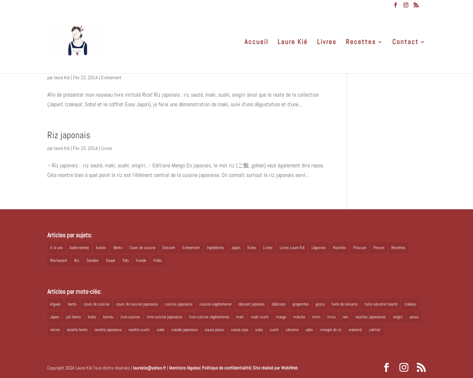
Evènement (111, 77)
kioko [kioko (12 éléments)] (92, 317)
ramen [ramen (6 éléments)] (55, 330)
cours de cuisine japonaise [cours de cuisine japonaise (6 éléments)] (137, 304)
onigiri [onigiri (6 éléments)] (398, 317)
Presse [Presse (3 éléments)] (378, 247)
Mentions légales (184, 368)
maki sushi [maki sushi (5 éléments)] (260, 317)
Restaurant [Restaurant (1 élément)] (58, 260)
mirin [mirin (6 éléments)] (316, 317)
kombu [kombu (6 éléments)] (108, 317)
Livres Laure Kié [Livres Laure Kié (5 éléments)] (292, 247)
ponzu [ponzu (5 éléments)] (414, 317)
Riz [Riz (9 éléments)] (76, 260)
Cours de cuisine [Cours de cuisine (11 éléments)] (142, 247)
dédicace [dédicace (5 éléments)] (278, 304)
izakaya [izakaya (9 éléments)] (410, 304)
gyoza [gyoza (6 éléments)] (320, 304)
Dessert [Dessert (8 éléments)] (168, 247)
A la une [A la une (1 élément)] (56, 247)
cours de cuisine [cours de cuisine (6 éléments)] (96, 304)
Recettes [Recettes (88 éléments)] (398, 247)
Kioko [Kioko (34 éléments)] (251, 247)
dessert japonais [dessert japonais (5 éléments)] (251, 304)
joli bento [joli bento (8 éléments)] (73, 317)
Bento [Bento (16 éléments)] (117, 247)
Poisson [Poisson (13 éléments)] (359, 247)
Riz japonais (68, 135)
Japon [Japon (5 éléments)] (235, 247)
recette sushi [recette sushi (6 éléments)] (139, 330)
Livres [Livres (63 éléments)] (268, 247)
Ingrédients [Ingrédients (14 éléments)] (215, 247)
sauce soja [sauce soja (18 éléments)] (239, 330)
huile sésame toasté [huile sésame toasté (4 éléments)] (381, 304)
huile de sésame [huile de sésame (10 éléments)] (345, 304)
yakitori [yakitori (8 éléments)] (375, 330)
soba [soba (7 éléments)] (259, 330)
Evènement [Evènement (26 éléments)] (191, 247)
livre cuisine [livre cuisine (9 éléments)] (130, 317)
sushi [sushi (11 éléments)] (274, 330)
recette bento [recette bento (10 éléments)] (77, 330)
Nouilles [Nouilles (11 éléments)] (339, 247)
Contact (405, 42)
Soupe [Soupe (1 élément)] (110, 260)
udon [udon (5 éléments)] (309, 330)
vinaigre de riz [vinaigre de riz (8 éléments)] (331, 330)
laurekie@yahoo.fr (149, 368)
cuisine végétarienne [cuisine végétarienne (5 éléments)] (215, 304)
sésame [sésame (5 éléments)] (292, 330)
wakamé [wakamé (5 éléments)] (355, 330)
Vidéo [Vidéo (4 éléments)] (157, 260)
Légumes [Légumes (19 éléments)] (319, 247)
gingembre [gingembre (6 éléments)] (300, 304)
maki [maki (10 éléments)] (240, 317)
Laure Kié (293, 42)
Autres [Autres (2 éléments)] (101, 247)
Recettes (361, 42)
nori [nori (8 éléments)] (345, 317)
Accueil (256, 42)
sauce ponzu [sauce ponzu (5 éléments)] (214, 330)
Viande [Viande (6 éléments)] (141, 260)
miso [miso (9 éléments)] (331, 317)
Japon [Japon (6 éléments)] (54, 317)
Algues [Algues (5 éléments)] (55, 304)
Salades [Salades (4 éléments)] (92, 260)
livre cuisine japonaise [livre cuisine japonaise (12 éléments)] (164, 317)
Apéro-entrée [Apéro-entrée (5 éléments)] (79, 247)
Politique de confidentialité (226, 368)
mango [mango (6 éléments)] (281, 317)
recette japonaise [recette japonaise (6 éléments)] (108, 330)
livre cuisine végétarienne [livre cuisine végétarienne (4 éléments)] (209, 317)
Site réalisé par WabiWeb (275, 368)
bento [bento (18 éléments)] (72, 304)
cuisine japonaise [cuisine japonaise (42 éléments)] (178, 304)
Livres (327, 42)
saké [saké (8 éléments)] (160, 330)
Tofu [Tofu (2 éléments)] (125, 260)
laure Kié (62, 77)
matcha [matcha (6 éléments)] (299, 317)
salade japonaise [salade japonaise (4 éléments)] (184, 330)
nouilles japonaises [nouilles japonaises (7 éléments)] (370, 317)
